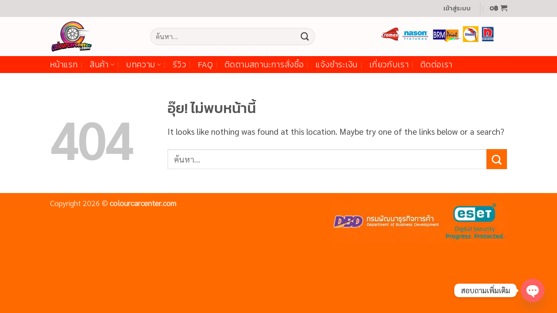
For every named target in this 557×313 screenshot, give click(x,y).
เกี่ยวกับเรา (389, 64)
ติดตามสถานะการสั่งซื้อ (264, 64)
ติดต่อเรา (436, 64)
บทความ (143, 64)
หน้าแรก (64, 64)
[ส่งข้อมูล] (304, 36)
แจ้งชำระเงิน (336, 64)
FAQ (205, 64)
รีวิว (179, 64)
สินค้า (102, 64)
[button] (457, 8)
